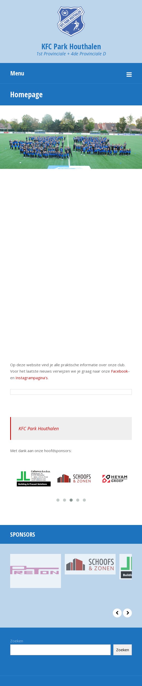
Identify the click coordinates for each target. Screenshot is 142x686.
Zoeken (16, 640)
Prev (117, 613)
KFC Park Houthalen (39, 428)
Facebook (119, 371)
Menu (17, 73)
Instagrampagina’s (31, 377)
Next (127, 613)
